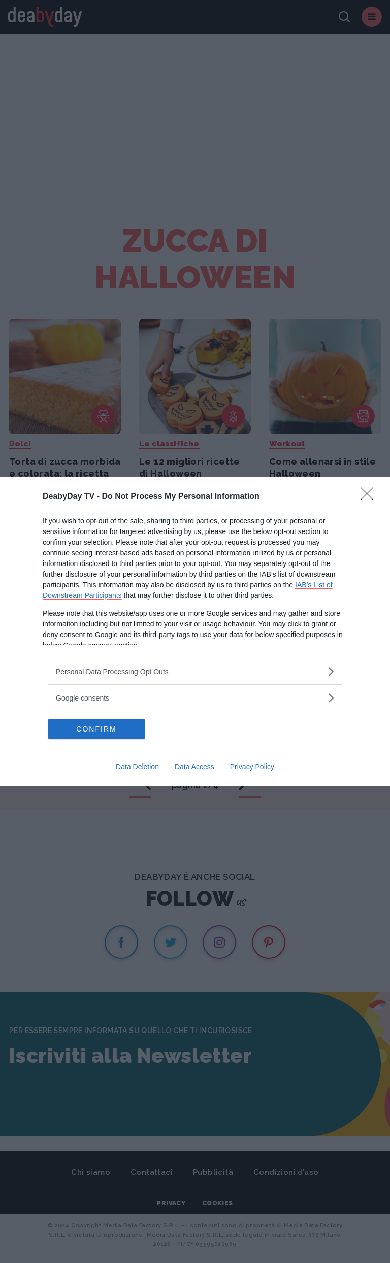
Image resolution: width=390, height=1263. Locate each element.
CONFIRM (96, 729)
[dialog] (195, 631)
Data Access (194, 766)
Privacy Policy (252, 766)
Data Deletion (137, 766)
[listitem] (195, 671)
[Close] (370, 497)
